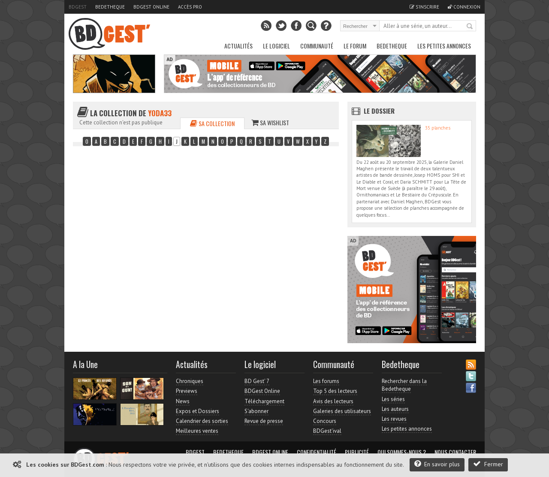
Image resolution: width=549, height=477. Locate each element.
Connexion (464, 7)
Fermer (488, 464)
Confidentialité (316, 452)
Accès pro (190, 7)
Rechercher (470, 26)
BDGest (78, 7)
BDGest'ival (327, 431)
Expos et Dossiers (197, 411)
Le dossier (379, 110)
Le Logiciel (276, 45)
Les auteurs (395, 409)
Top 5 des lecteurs (335, 391)
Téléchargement (264, 401)
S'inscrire (424, 7)
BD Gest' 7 (256, 381)
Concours (324, 421)
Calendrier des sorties (202, 421)
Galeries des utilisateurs (342, 411)
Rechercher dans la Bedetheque (404, 384)
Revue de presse (263, 421)
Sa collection (212, 123)
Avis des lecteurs (333, 401)
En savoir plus (437, 464)
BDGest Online (151, 7)
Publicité (357, 452)
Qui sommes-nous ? (401, 452)
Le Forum (355, 45)
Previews (186, 391)
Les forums (326, 381)
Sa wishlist (270, 122)
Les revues (394, 419)
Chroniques (189, 381)
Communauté (316, 45)
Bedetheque (110, 7)
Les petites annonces (444, 45)
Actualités (238, 45)
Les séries (393, 399)
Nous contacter (455, 452)
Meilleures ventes (197, 431)
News (183, 401)
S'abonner (256, 411)
